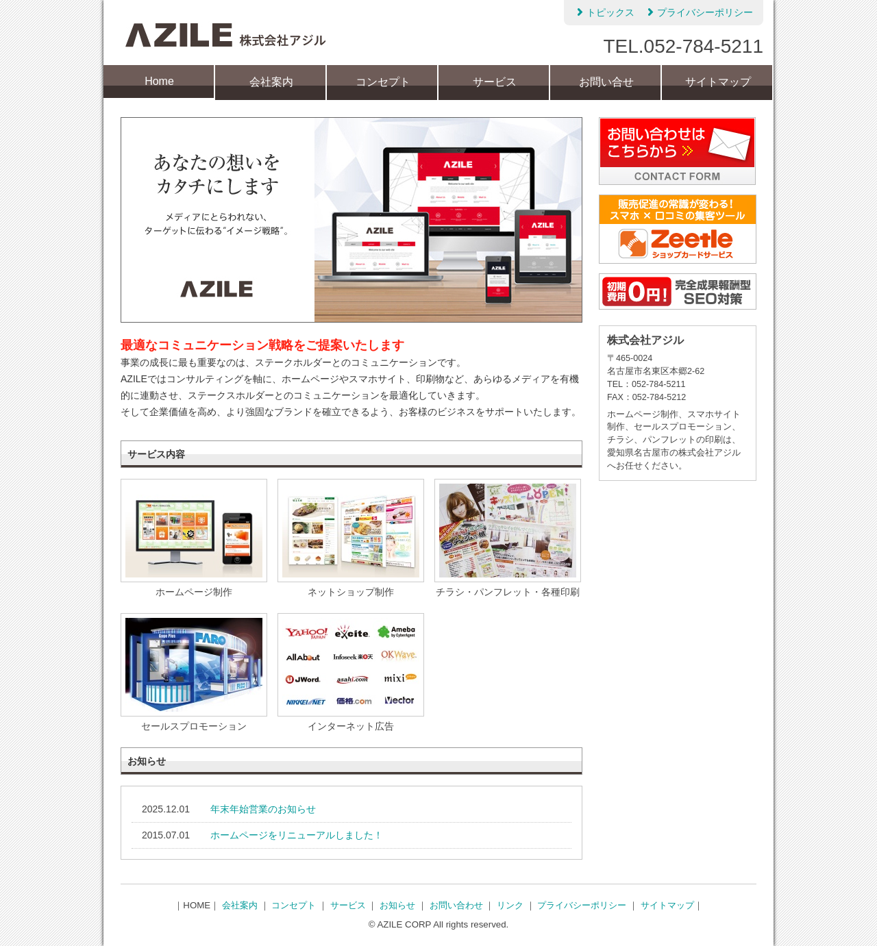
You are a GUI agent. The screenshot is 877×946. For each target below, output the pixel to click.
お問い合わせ (456, 905)
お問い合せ (606, 82)
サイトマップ (718, 82)
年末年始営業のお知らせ (263, 809)
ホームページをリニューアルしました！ (296, 835)
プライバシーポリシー (699, 11)
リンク (510, 905)
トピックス (604, 11)
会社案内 (271, 82)
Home (159, 81)
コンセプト (383, 82)
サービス (495, 82)
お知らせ (397, 905)
